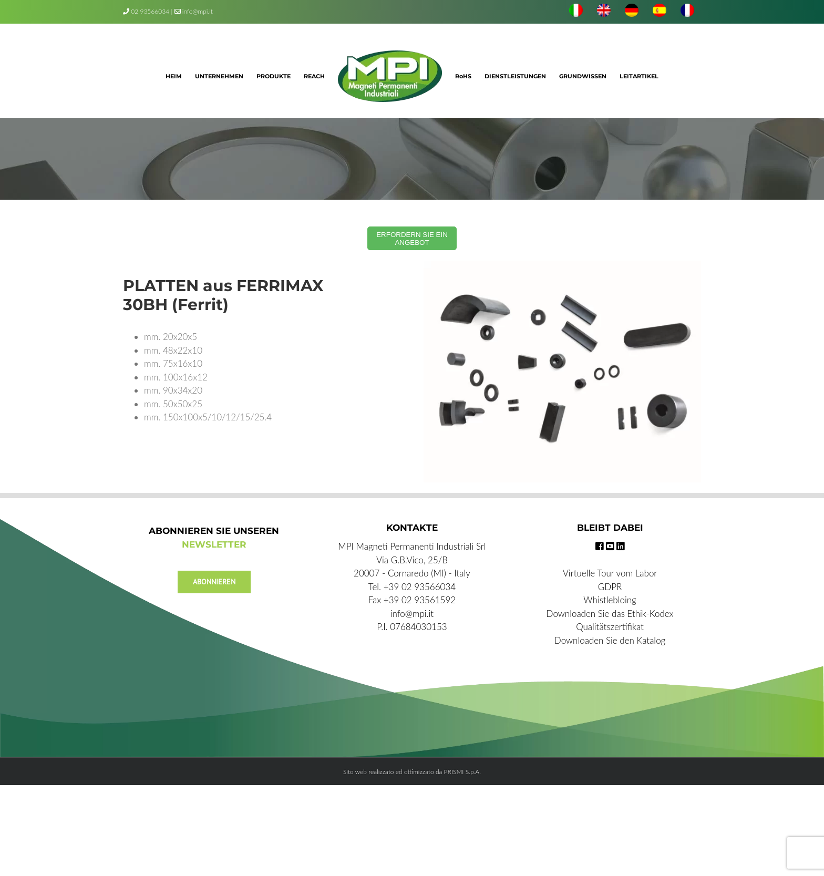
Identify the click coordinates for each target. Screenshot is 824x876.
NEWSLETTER (214, 544)
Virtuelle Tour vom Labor (610, 573)
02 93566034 (150, 11)
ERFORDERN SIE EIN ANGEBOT (412, 238)
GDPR (610, 586)
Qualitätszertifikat (610, 626)
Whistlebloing (609, 599)
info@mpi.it (193, 11)
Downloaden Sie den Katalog (609, 640)
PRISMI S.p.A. (462, 772)
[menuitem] (576, 11)
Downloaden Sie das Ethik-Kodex (610, 613)
